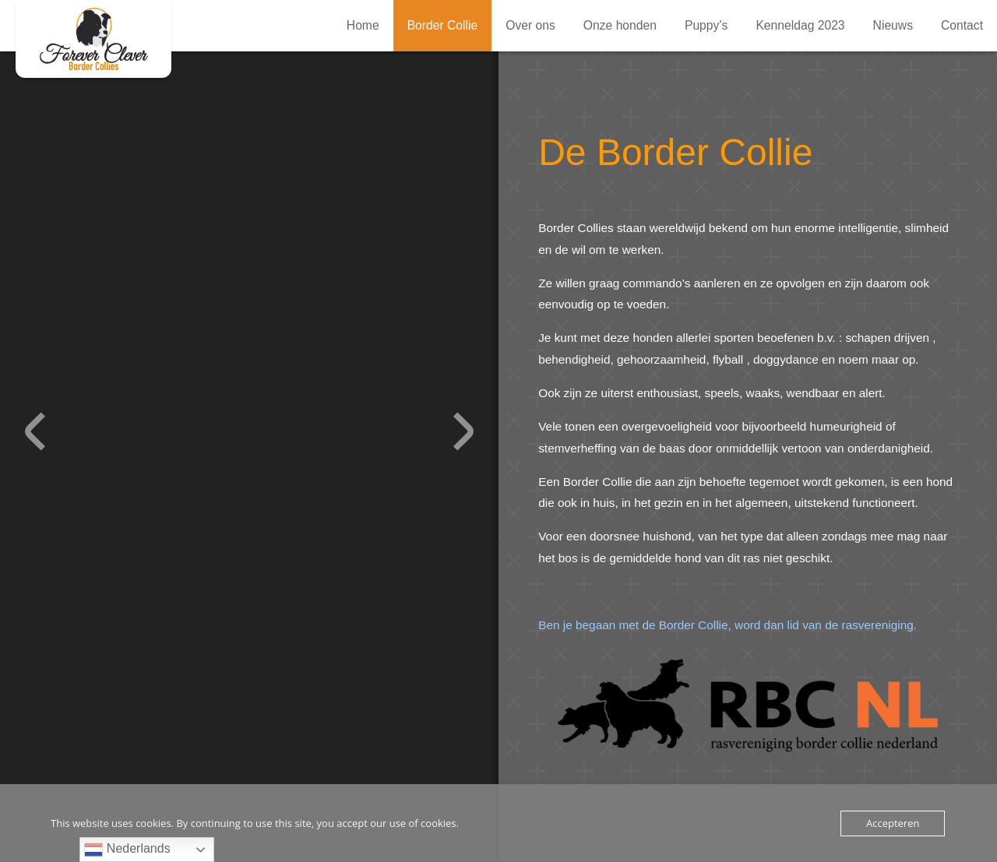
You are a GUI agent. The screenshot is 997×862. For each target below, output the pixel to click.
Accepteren (892, 823)
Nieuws (893, 25)
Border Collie (93, 39)
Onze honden (620, 25)
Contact (962, 25)
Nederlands (127, 849)
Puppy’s (706, 25)
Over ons (530, 25)
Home (363, 25)
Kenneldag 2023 (800, 25)
